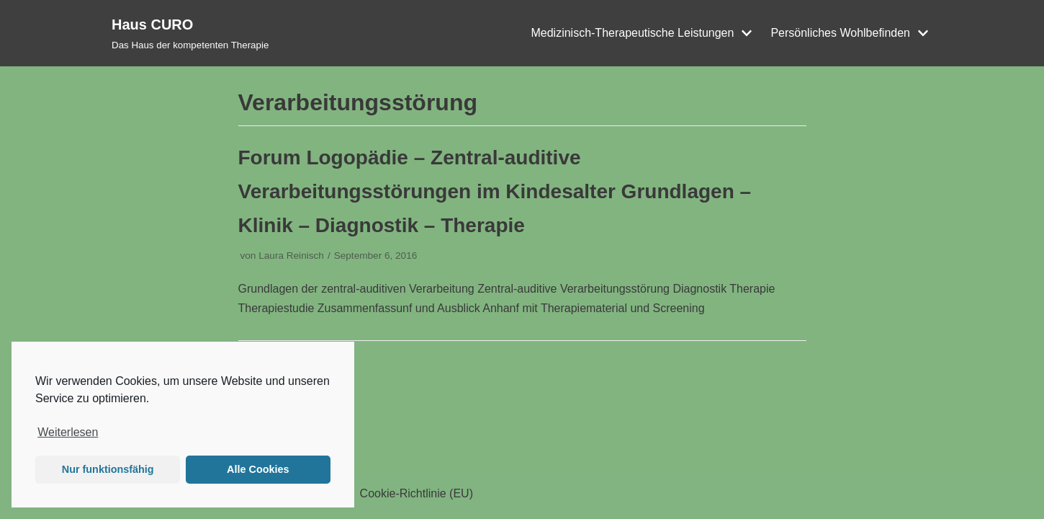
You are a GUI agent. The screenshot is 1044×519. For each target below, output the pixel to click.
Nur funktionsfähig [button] (108, 469)
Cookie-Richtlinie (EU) (416, 493)
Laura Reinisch (291, 255)
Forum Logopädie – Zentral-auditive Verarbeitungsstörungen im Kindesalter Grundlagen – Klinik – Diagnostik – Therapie (495, 191)
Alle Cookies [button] (258, 469)
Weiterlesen (67, 432)
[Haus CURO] (190, 33)
